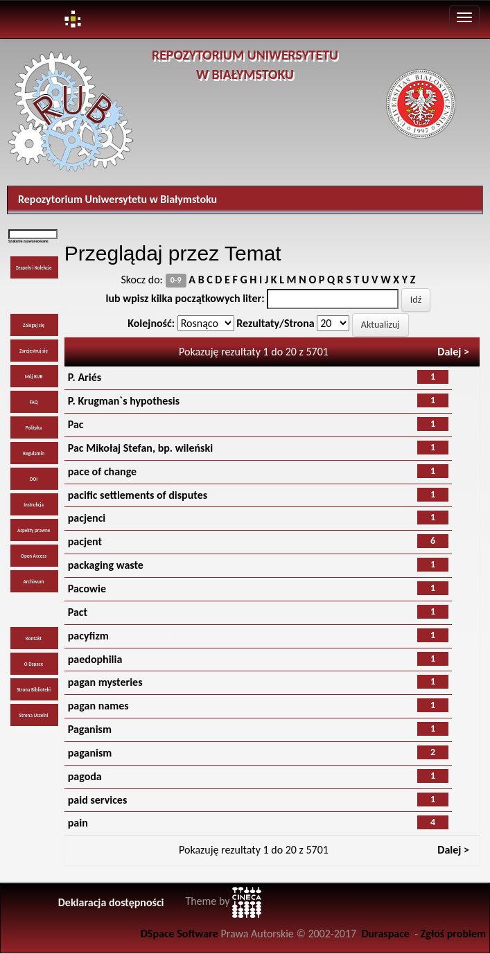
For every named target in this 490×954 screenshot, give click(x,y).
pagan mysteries (105, 682)
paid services (98, 799)
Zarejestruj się (33, 351)
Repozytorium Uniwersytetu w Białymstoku (117, 199)
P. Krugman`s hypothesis (124, 400)
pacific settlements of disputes (137, 495)
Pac (76, 424)
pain (78, 822)
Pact (77, 612)
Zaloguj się (33, 325)
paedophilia (95, 659)
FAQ (34, 402)
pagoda (85, 776)
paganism (90, 752)
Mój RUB (34, 376)
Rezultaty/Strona (275, 323)
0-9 (176, 280)
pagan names (98, 705)
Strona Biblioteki (34, 690)
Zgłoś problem (453, 933)
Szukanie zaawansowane (28, 241)
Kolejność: (151, 323)
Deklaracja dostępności (111, 902)
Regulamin (33, 453)
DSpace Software (179, 933)
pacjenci (87, 517)
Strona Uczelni (34, 715)
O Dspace (33, 664)
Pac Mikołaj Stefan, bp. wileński (140, 447)
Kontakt (34, 638)
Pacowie (87, 588)
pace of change (102, 471)
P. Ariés (84, 377)
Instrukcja (34, 505)
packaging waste (105, 565)
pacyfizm (88, 635)
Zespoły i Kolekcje (34, 268)
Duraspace (385, 933)
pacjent (85, 541)
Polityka (34, 428)
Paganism (90, 729)
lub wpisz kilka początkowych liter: (185, 298)
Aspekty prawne (33, 530)
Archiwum (34, 581)
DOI (33, 479)
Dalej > (453, 351)
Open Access (33, 556)
